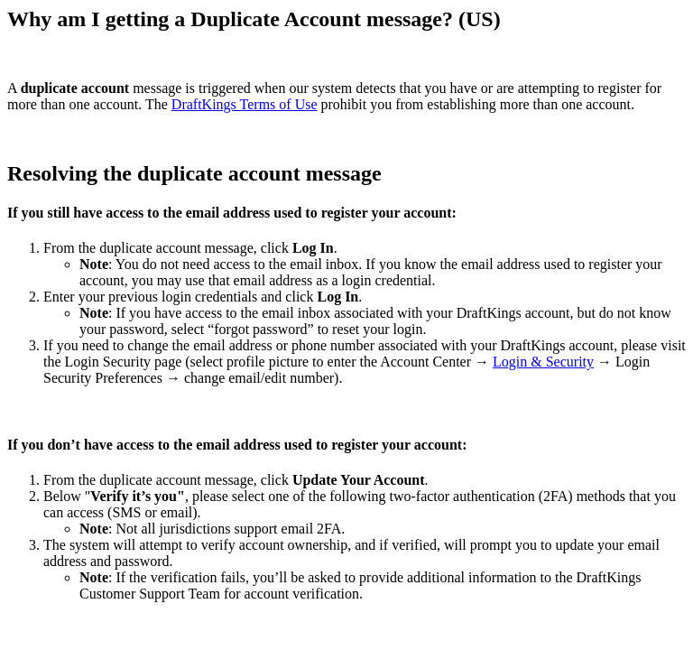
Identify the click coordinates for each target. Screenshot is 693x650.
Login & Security (543, 361)
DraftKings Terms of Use (244, 104)
